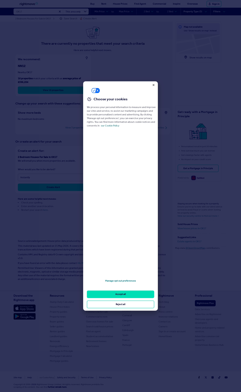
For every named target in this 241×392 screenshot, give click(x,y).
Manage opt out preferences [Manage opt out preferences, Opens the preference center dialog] (120, 280)
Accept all (120, 294)
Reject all (120, 304)
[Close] (153, 85)
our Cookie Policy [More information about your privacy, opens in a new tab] (110, 125)
